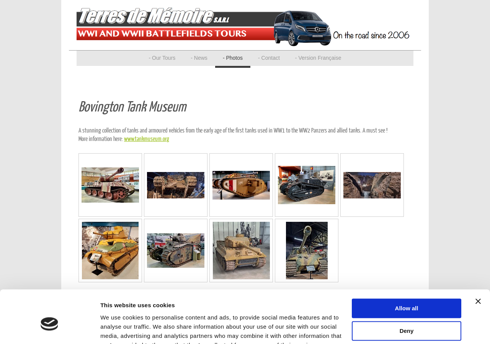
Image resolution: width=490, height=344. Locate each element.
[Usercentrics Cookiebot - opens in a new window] (49, 329)
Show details (118, 329)
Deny (407, 293)
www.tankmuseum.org (146, 138)
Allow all (406, 271)
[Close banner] (478, 264)
